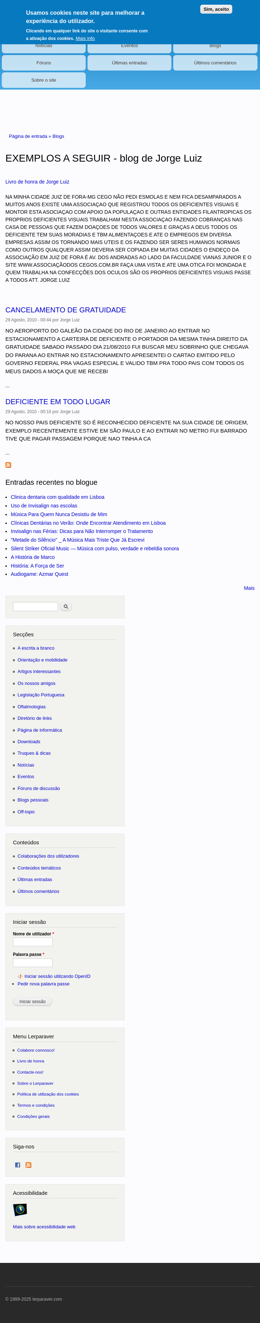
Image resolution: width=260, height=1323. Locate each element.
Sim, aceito (216, 5)
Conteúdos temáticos (39, 868)
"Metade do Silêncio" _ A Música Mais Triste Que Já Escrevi (77, 540)
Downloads (29, 741)
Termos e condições (36, 1105)
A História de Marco (33, 557)
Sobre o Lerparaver (35, 1083)
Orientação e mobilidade (43, 660)
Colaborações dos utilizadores (48, 856)
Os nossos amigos (36, 683)
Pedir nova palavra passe (44, 983)
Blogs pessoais (33, 800)
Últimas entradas (129, 63)
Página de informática (40, 730)
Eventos (129, 45)
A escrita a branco (36, 648)
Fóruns (43, 63)
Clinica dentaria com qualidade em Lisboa (57, 497)
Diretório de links (35, 718)
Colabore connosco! (36, 1050)
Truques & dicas (34, 753)
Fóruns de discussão (39, 788)
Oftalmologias (32, 706)
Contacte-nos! (30, 1072)
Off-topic (26, 811)
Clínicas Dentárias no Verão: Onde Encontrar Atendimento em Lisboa (88, 523)
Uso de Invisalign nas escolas (44, 506)
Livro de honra (30, 1060)
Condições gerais (33, 1116)
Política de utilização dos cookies (48, 1094)
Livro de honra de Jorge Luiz (37, 182)
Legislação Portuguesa (41, 694)
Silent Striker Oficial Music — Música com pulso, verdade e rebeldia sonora (95, 548)
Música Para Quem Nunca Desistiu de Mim (59, 514)
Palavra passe (28, 954)
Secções (23, 634)
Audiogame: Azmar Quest (39, 574)
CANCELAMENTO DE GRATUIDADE (65, 310)
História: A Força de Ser (37, 566)
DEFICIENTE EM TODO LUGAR (58, 402)
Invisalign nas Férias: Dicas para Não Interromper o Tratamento (82, 531)
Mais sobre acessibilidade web (44, 1226)
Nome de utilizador (33, 933)
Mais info (85, 34)
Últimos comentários (215, 63)
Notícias (43, 45)
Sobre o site (43, 80)
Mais (249, 588)
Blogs (215, 45)
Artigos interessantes (39, 671)
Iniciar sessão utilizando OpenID (57, 976)
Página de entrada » (31, 136)
